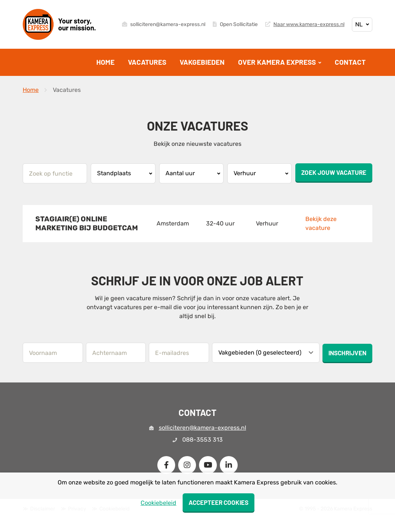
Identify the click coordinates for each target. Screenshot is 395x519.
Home (105, 62)
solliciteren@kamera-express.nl (163, 25)
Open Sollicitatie (235, 25)
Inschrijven (347, 352)
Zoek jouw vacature (333, 172)
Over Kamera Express (277, 62)
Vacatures (147, 62)
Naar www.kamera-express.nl (304, 25)
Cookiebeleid (158, 502)
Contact (350, 62)
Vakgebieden (202, 62)
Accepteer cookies (218, 502)
